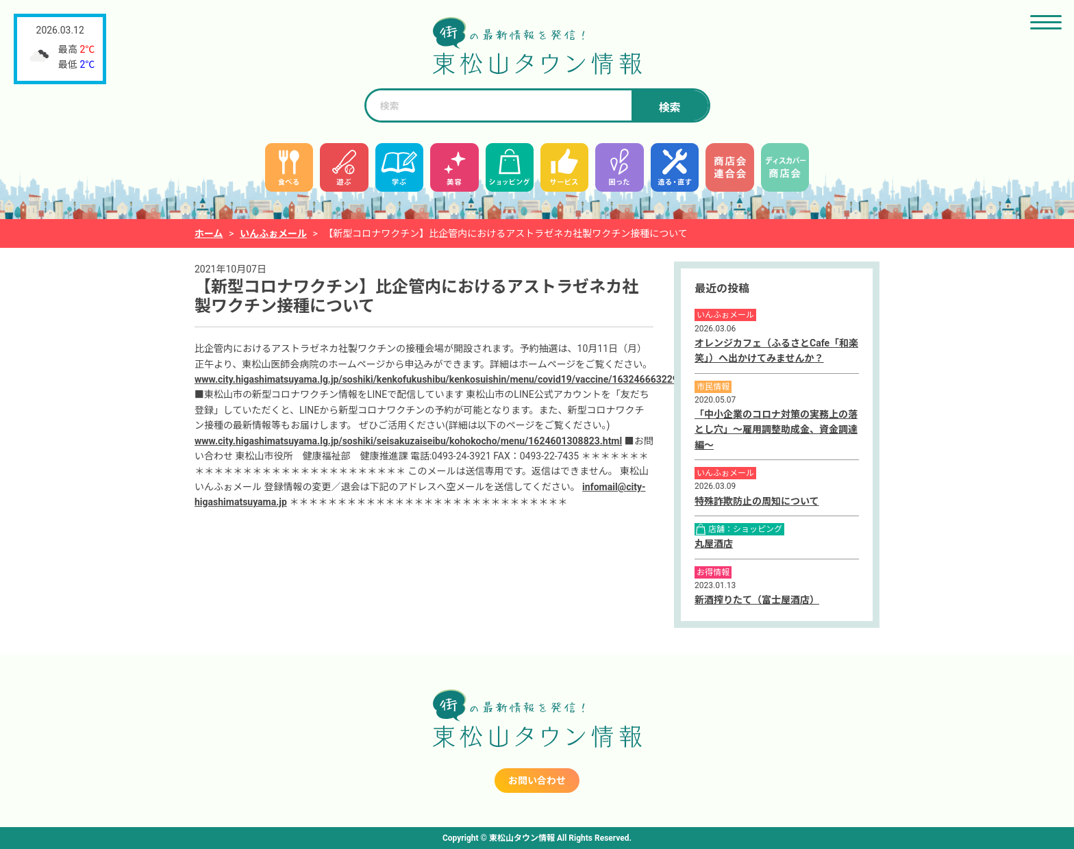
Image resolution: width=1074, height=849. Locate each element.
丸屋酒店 (714, 543)
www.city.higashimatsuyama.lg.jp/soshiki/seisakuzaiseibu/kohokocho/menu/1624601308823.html (408, 440)
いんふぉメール (273, 233)
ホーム (209, 233)
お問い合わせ (537, 780)
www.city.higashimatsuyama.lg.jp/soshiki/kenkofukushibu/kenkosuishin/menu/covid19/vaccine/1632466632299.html (450, 379)
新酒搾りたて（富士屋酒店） (757, 599)
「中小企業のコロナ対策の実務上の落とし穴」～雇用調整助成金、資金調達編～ (776, 430)
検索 (669, 107)
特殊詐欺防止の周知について (757, 501)
